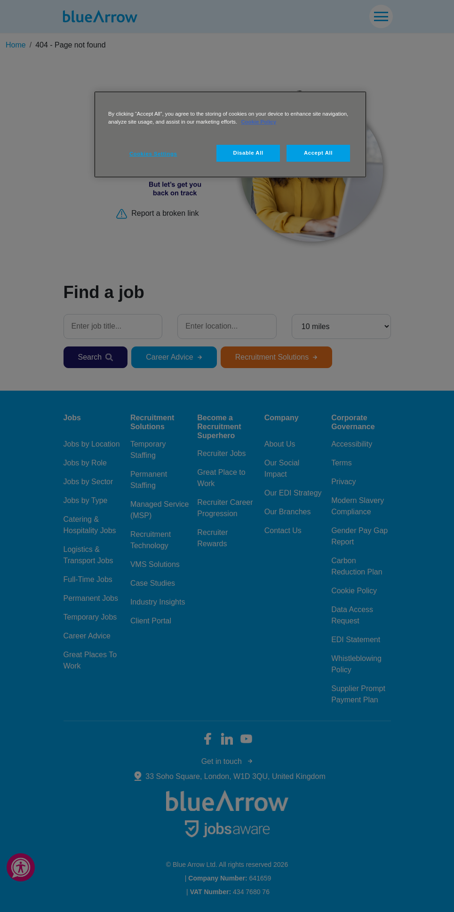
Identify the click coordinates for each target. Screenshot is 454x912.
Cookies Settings (153, 154)
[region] (230, 134)
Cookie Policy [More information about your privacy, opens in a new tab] (258, 122)
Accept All (318, 153)
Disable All (248, 153)
